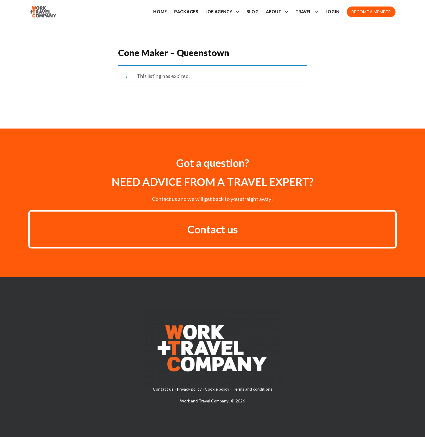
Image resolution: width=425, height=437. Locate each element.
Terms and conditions (252, 388)
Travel (306, 12)
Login (333, 11)
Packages (186, 11)
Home (160, 11)
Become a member (371, 11)
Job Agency (222, 12)
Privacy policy (189, 388)
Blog (252, 11)
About (277, 12)
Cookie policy (217, 388)
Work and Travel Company (204, 400)
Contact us (212, 229)
